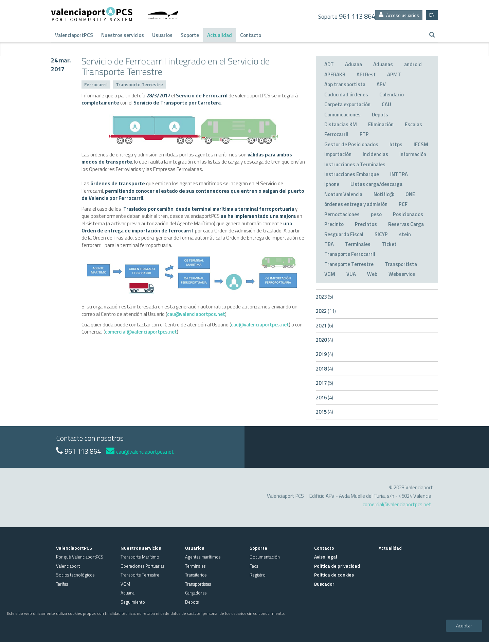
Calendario (391, 94)
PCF (403, 204)
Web (372, 274)
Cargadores (195, 592)
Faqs (254, 566)
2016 (324, 397)
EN (432, 14)
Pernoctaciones (342, 214)
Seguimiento (133, 602)
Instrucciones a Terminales (354, 164)
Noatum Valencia (343, 194)
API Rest (366, 74)
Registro (258, 574)
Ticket (389, 244)
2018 (324, 369)
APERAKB (334, 74)
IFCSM (421, 144)
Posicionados (408, 214)
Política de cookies (334, 574)
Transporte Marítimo (140, 556)
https (396, 144)
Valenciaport (68, 566)
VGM (329, 274)
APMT (394, 74)
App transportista (344, 84)
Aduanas (383, 64)
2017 (324, 383)
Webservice (401, 274)
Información (412, 154)
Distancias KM (340, 124)
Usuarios (162, 35)
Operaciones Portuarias (142, 566)
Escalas (413, 124)
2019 (324, 354)
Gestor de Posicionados (351, 144)
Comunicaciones (342, 114)
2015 (324, 412)
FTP (364, 134)
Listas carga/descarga (376, 184)
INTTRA (399, 174)
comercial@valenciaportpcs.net (141, 332)
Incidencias (375, 154)
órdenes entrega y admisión (355, 204)
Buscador (324, 583)
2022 (326, 311)
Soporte (190, 35)
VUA (351, 274)
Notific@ (384, 194)
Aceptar (464, 625)
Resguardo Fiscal (343, 234)
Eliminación (381, 124)
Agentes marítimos (202, 556)
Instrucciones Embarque (351, 174)
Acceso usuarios (399, 15)
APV (381, 84)
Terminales (357, 244)
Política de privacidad (337, 565)
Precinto (334, 224)
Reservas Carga (406, 224)
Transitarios (195, 574)
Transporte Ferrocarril (349, 254)
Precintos (366, 224)
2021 (324, 325)
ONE (410, 194)
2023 (324, 297)
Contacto (250, 35)
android (413, 64)
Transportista (401, 264)
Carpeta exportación (347, 104)
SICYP (381, 234)
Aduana (353, 64)
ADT (329, 64)
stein (405, 234)
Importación (337, 154)
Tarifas (62, 584)
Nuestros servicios (122, 35)
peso (376, 214)
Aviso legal (325, 556)
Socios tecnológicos (75, 574)
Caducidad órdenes (346, 94)
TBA (329, 244)
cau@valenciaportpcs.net (196, 314)
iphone (331, 184)
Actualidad (219, 35)
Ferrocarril (96, 84)
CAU (386, 104)
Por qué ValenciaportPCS (79, 556)
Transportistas (198, 584)
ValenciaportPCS (74, 35)
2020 (324, 340)
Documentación (265, 556)
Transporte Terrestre (139, 84)
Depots (380, 114)
